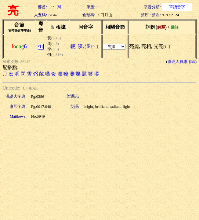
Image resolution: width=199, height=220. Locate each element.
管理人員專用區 (181, 61)
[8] (54, 6)
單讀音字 (177, 7)
